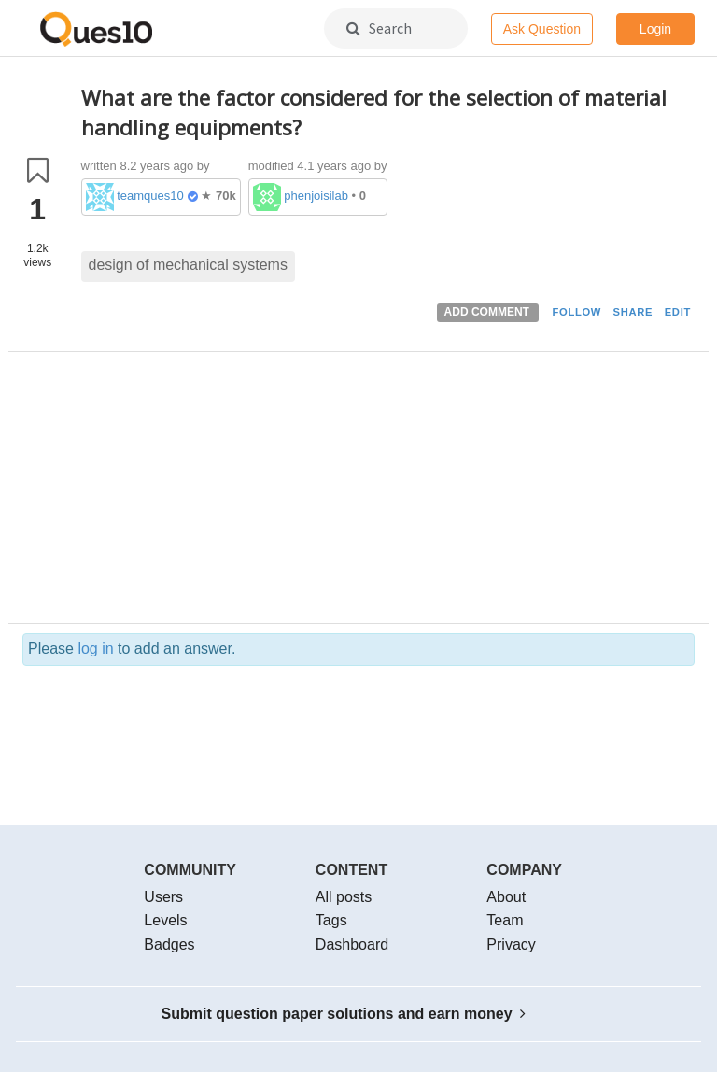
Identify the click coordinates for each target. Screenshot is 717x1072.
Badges (169, 944)
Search (379, 28)
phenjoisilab (316, 196)
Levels (165, 920)
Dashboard (352, 944)
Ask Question (542, 28)
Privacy (510, 944)
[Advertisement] (388, 492)
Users (163, 897)
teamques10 (150, 196)
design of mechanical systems (188, 265)
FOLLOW (576, 311)
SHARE (633, 311)
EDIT (678, 311)
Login (655, 28)
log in (95, 648)
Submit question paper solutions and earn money (344, 1014)
